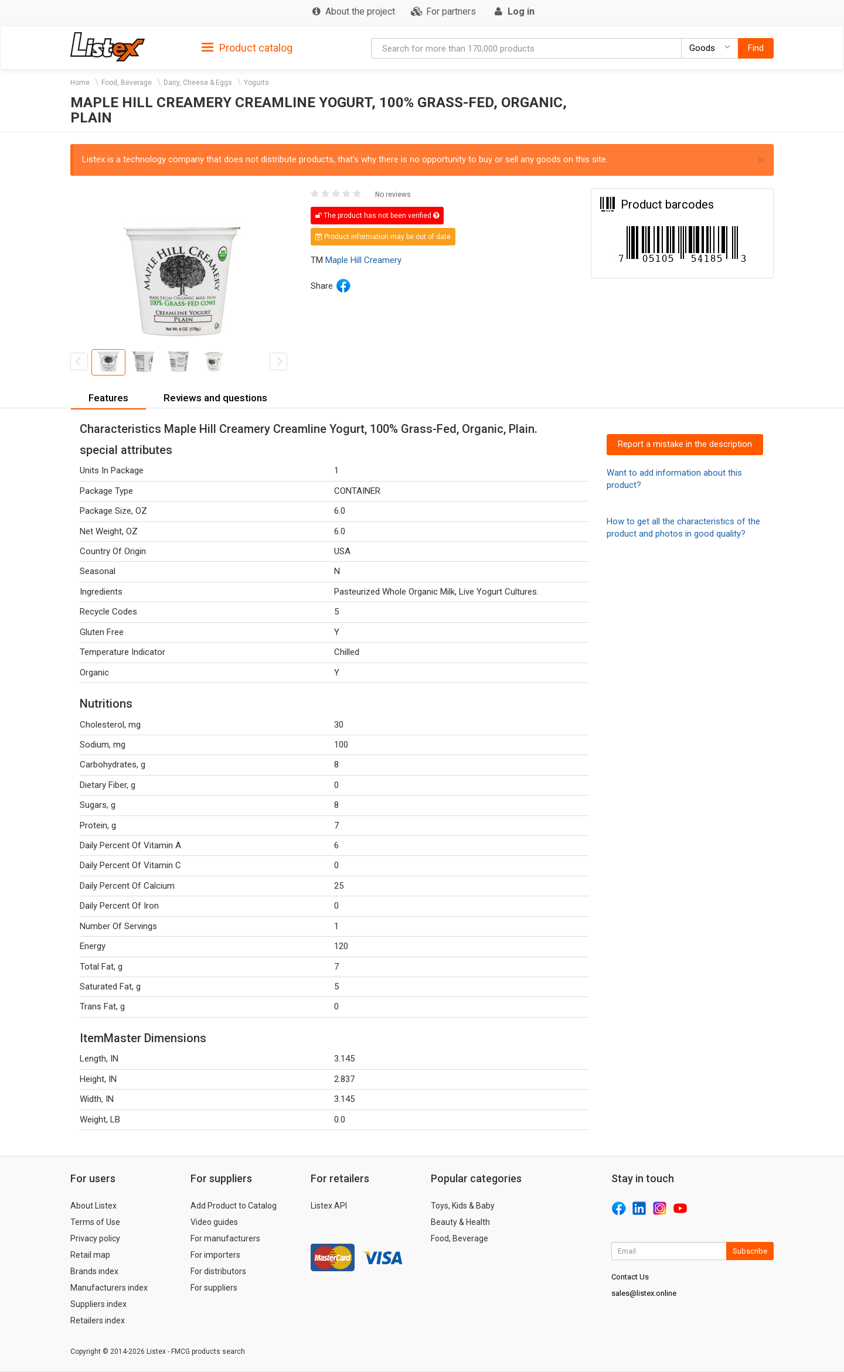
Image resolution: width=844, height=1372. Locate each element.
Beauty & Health (460, 1222)
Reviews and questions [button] (215, 398)
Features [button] (108, 398)
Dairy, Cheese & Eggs (198, 83)
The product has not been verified (377, 215)
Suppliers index (98, 1304)
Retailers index (97, 1320)
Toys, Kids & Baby (463, 1205)
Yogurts (256, 83)
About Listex (93, 1205)
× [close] (760, 160)
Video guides (214, 1222)
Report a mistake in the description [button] (685, 444)
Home (80, 83)
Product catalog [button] (247, 48)
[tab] (247, 47)
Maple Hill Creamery (363, 260)
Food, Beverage (126, 83)
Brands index (94, 1271)
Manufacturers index (109, 1287)
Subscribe (750, 1251)
